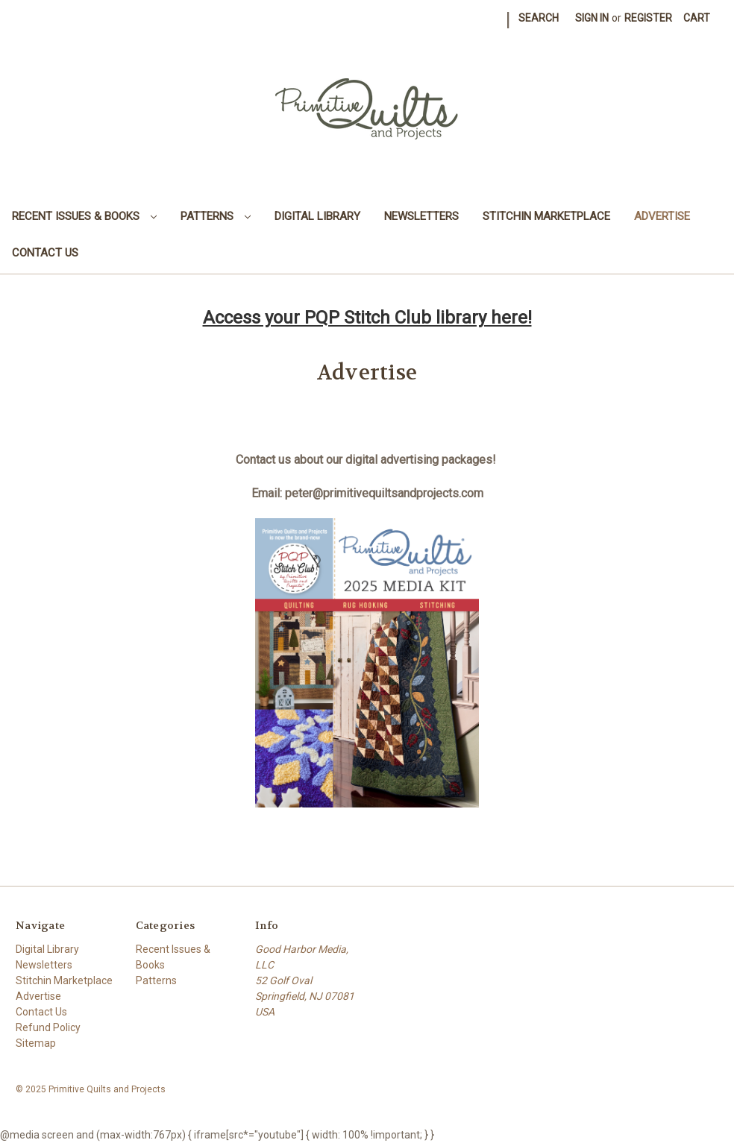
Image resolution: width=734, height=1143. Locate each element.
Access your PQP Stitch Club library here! (367, 317)
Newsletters (421, 216)
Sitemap (36, 1043)
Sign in (592, 18)
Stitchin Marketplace (546, 216)
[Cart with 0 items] (696, 18)
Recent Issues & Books (84, 216)
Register (648, 18)
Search (538, 18)
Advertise (662, 216)
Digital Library (317, 216)
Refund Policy (48, 1027)
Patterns (216, 216)
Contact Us (45, 252)
